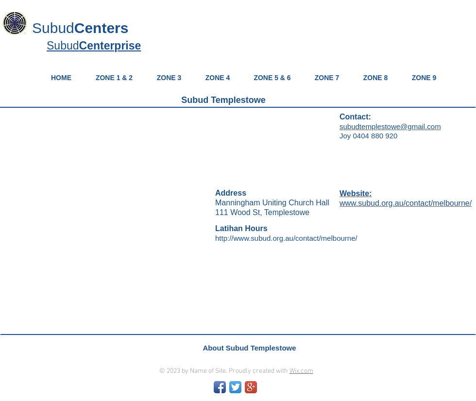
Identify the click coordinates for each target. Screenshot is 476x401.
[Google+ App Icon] (251, 387)
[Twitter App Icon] (235, 387)
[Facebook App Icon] (220, 387)
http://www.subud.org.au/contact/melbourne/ (286, 238)
